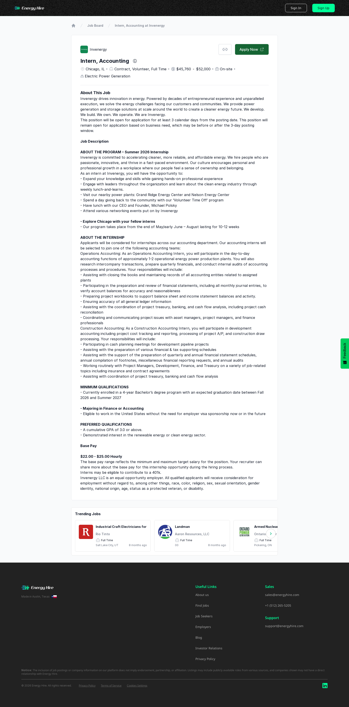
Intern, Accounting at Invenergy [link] (140, 25)
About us (202, 595)
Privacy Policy (205, 659)
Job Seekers (204, 616)
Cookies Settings (137, 685)
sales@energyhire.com (282, 595)
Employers (203, 627)
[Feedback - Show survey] (345, 353)
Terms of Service (111, 685)
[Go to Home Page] (73, 25)
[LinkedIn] (325, 685)
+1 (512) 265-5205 (278, 605)
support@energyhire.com (284, 626)
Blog (198, 637)
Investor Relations (208, 648)
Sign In (296, 8)
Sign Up (323, 8)
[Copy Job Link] (225, 49)
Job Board (95, 25)
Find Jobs (202, 605)
